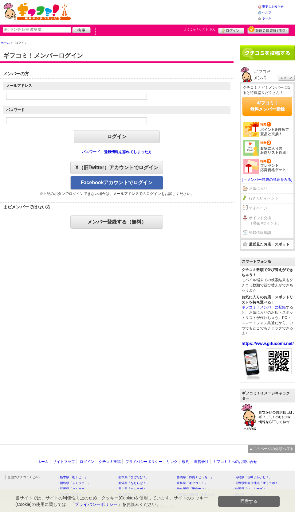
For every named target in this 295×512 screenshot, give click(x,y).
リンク (172, 462)
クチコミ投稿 (110, 462)
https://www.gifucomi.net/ (268, 343)
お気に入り (258, 188)
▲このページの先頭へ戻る (271, 449)
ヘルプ (266, 12)
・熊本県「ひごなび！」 (132, 477)
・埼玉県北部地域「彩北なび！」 (197, 494)
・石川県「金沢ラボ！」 (74, 494)
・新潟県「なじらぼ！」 (132, 483)
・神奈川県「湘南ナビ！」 (192, 489)
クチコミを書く (267, 52)
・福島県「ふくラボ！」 (74, 483)
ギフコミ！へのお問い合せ (235, 462)
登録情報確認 (260, 233)
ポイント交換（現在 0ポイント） (265, 220)
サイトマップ (64, 462)
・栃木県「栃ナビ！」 (72, 477)
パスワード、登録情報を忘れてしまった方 (117, 152)
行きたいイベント (263, 198)
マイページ (258, 208)
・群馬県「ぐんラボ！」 (74, 489)
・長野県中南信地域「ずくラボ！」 (256, 483)
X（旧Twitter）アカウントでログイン (116, 167)
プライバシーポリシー (143, 462)
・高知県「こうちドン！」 (250, 494)
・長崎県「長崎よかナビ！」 (252, 477)
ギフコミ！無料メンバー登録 (267, 105)
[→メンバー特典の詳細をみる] (267, 179)
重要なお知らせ (273, 6)
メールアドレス (19, 85)
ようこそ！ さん (199, 29)
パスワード (15, 110)
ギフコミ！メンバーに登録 (264, 307)
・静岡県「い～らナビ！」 (250, 489)
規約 (185, 462)
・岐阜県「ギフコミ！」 (190, 483)
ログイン (231, 30)
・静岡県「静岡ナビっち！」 (194, 477)
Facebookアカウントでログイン (117, 182)
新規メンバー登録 (268, 30)
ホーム (266, 18)
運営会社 (201, 462)
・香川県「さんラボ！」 (132, 489)
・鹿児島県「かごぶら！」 (133, 494)
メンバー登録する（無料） (116, 221)
